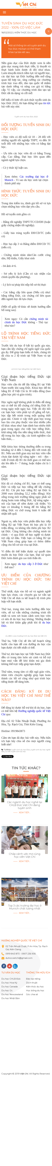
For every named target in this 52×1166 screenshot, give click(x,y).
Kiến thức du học (26, 32)
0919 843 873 (13, 1041)
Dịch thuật (31, 1070)
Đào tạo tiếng (33, 1066)
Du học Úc (7, 1078)
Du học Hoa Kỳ (9, 1070)
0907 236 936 (28, 1041)
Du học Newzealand (12, 1082)
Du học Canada (9, 1074)
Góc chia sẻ (32, 1082)
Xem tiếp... (24, 900)
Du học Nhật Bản (10, 1086)
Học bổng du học (35, 1078)
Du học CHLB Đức (11, 1066)
